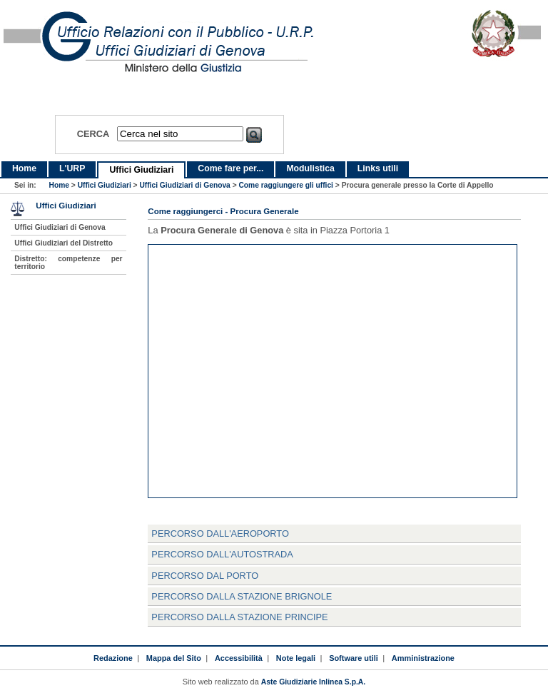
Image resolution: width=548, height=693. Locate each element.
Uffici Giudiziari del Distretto (63, 243)
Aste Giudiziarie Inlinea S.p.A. (313, 682)
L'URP (72, 168)
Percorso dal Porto (204, 575)
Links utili (377, 168)
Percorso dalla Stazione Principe (239, 617)
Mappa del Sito (173, 658)
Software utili (353, 658)
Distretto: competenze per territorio (68, 262)
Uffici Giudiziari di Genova (184, 185)
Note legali (295, 658)
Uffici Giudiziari (141, 170)
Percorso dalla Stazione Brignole (241, 596)
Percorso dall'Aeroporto (220, 533)
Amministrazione (423, 658)
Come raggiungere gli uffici (285, 185)
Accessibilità (239, 658)
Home (24, 168)
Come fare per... (230, 168)
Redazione (113, 658)
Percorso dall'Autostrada (222, 554)
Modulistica (310, 168)
